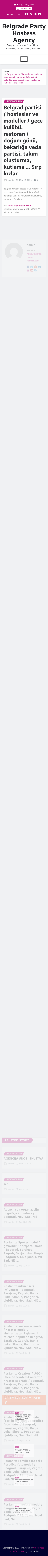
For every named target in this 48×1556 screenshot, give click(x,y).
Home (6, 73)
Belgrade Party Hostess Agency (24, 33)
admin (11, 197)
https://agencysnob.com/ (20, 223)
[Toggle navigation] (24, 59)
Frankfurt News (16, 1551)
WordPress (38, 1547)
